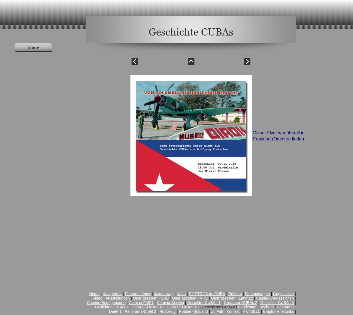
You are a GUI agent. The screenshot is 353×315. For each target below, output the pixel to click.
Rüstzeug (167, 311)
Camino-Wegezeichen (275, 298)
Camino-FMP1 (141, 302)
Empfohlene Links (278, 311)
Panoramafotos (138, 294)
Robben (235, 294)
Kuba (181, 294)
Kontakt (233, 311)
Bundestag (247, 307)
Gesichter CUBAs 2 (240, 302)
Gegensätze (283, 294)
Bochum (267, 307)
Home (94, 294)
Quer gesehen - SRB (151, 298)
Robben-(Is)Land (193, 311)
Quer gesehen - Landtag (232, 298)
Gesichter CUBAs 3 (277, 302)
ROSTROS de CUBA (207, 294)
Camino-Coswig (170, 302)
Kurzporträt (112, 294)
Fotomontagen (257, 294)
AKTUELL (251, 311)
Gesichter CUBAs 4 (112, 307)
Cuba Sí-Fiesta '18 (148, 307)
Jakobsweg (163, 294)
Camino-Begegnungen (106, 302)
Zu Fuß (217, 311)
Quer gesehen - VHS (190, 298)
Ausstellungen (118, 298)
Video (98, 298)
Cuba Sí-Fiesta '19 (183, 307)
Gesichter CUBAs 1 (204, 302)
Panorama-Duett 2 (140, 311)
